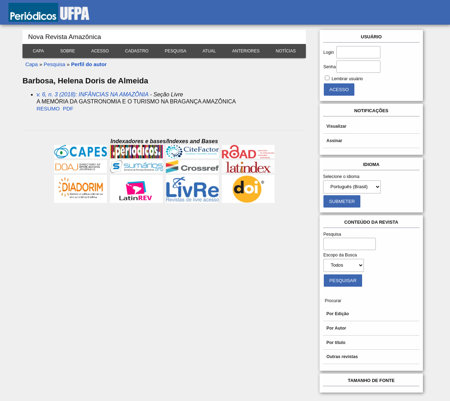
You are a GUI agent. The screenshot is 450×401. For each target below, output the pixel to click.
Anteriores (245, 51)
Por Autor (336, 328)
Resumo (48, 109)
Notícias (286, 51)
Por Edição (338, 313)
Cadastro (137, 51)
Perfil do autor (89, 64)
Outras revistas (342, 356)
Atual (209, 51)
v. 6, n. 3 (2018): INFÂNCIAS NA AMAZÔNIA (92, 94)
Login (328, 52)
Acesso (100, 51)
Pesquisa (175, 51)
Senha (329, 66)
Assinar (334, 140)
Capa (38, 51)
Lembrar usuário (347, 78)
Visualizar (337, 126)
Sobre (67, 51)
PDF (68, 109)
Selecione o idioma (341, 176)
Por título (336, 342)
